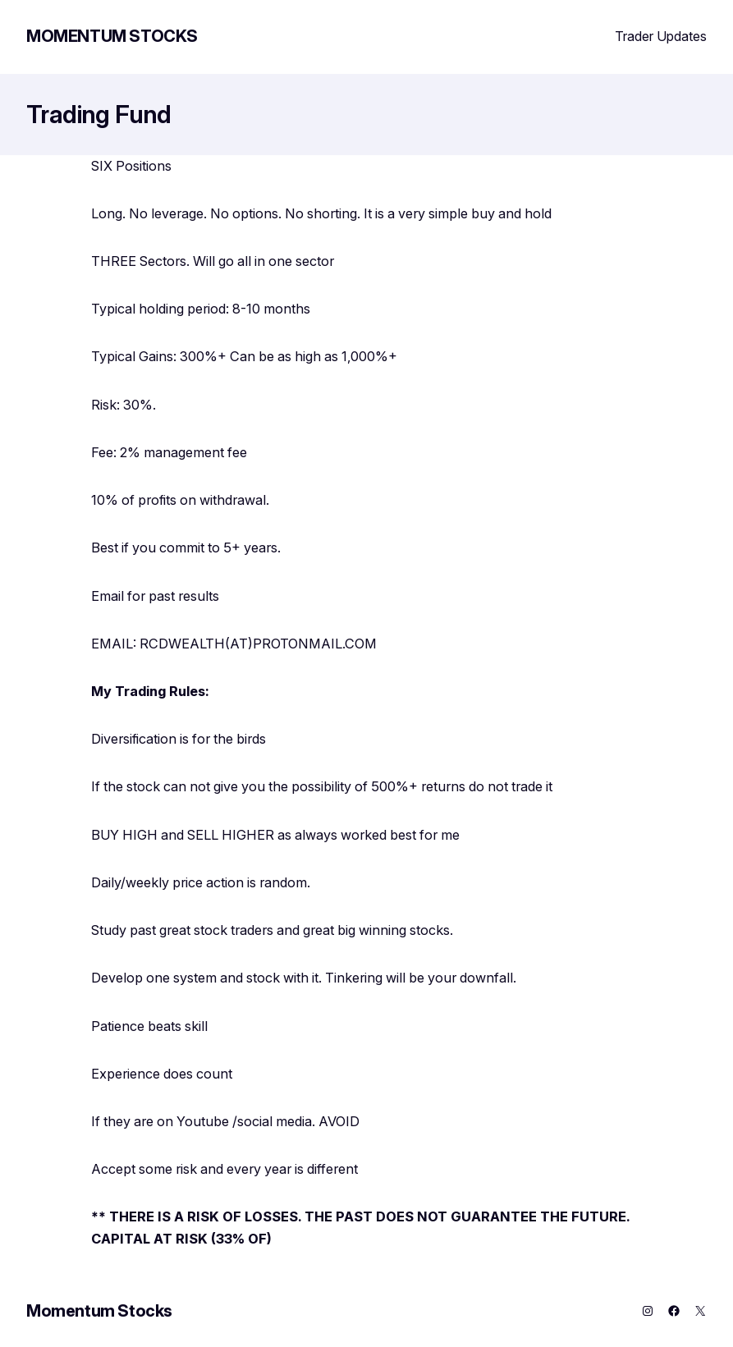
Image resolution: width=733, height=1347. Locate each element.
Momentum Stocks (112, 36)
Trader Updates (661, 36)
